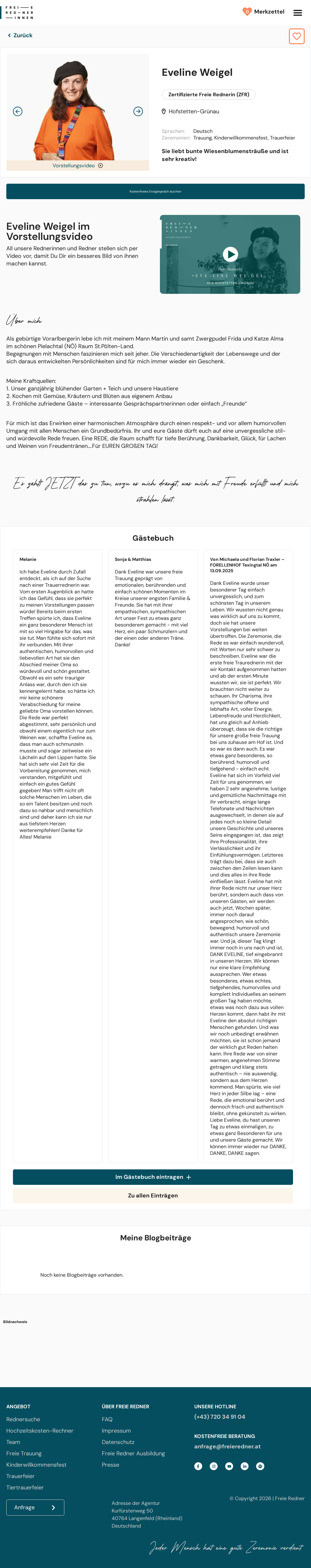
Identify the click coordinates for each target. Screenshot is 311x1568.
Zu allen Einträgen (153, 1195)
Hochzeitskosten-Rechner (39, 1430)
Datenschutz (118, 1442)
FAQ (107, 1419)
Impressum (116, 1430)
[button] (297, 13)
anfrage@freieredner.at (227, 1446)
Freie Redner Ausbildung (133, 1453)
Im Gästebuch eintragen (153, 1177)
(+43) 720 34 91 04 (219, 1417)
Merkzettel (268, 11)
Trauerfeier (20, 1476)
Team (13, 1442)
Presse (110, 1465)
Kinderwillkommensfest (36, 1465)
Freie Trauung (24, 1453)
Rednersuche (23, 1419)
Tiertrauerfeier (25, 1487)
